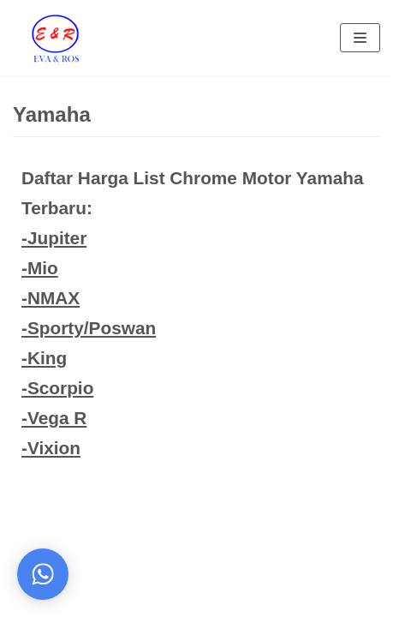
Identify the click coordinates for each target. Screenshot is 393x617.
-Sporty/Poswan (88, 328)
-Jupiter (53, 238)
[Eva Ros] (55, 37)
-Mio (39, 268)
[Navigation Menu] (360, 37)
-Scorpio (57, 388)
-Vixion (50, 448)
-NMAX (50, 298)
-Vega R (53, 418)
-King (44, 358)
